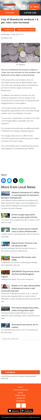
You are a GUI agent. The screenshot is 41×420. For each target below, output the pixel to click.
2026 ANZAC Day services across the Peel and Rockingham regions (20, 274)
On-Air (20, 392)
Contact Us (20, 398)
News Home (9, 30)
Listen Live (30, 12)
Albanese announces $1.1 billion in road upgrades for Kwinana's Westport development (20, 195)
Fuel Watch (10, 372)
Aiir (26, 417)
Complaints (20, 401)
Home (20, 387)
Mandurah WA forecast (20, 366)
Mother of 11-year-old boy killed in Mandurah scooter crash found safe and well (20, 288)
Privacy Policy (20, 395)
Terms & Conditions (20, 390)
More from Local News (26, 30)
